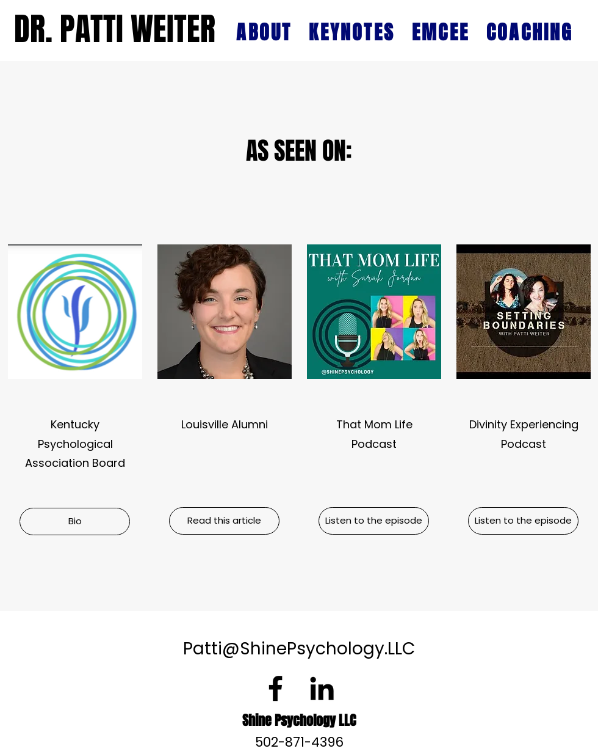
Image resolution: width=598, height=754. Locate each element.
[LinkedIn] (322, 688)
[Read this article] (224, 521)
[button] (75, 521)
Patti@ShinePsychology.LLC (299, 649)
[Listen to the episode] (374, 521)
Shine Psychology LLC (299, 720)
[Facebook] (275, 688)
